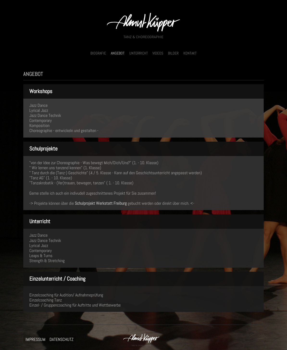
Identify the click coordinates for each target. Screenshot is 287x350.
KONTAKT (190, 53)
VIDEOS (157, 53)
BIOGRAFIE (98, 53)
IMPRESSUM (35, 339)
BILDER (173, 53)
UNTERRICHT (138, 53)
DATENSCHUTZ (62, 339)
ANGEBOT (118, 53)
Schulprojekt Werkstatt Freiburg (101, 203)
